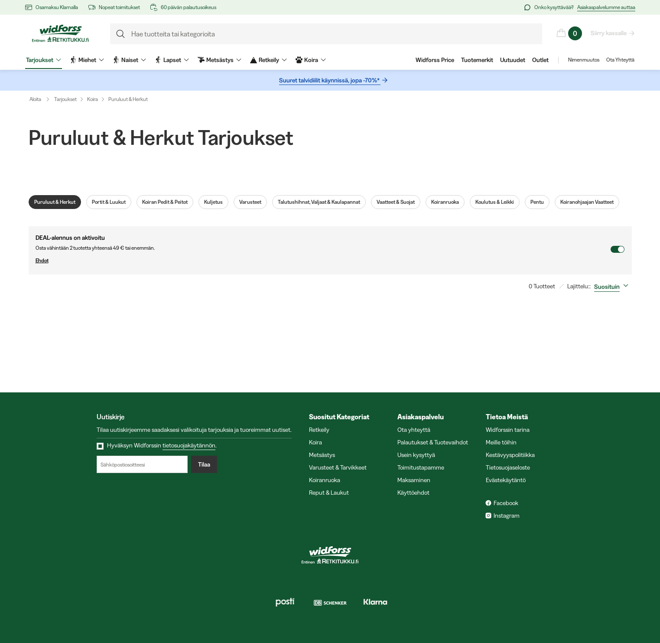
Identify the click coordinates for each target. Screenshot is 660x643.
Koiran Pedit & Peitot (165, 202)
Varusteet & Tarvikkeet (338, 467)
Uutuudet (512, 60)
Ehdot (323, 261)
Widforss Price (435, 60)
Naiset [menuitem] (129, 60)
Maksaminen (413, 480)
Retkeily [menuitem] (268, 60)
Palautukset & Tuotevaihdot (432, 442)
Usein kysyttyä (416, 455)
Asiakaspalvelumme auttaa (606, 7)
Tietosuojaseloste (508, 467)
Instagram (507, 515)
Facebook (506, 503)
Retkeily (319, 430)
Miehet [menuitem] (87, 60)
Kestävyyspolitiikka (510, 455)
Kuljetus (213, 202)
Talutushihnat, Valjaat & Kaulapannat (319, 202)
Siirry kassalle (609, 33)
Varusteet (250, 202)
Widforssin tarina (508, 430)
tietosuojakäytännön (189, 445)
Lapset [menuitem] (172, 60)
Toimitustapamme (420, 467)
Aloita (41, 99)
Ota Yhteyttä (620, 60)
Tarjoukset (65, 99)
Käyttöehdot (413, 492)
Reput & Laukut (329, 492)
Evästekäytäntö (506, 480)
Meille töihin (501, 442)
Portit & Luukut (109, 202)
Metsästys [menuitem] (219, 60)
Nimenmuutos (583, 60)
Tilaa (204, 464)
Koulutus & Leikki (494, 202)
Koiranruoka (445, 202)
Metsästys (322, 455)
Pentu (537, 202)
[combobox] (613, 286)
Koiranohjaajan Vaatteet (587, 202)
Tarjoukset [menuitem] (43, 60)
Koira (92, 99)
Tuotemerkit (477, 60)
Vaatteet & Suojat (395, 202)
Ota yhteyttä (413, 430)
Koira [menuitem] (311, 60)
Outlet (540, 60)
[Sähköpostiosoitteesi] (142, 464)
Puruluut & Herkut (128, 99)
